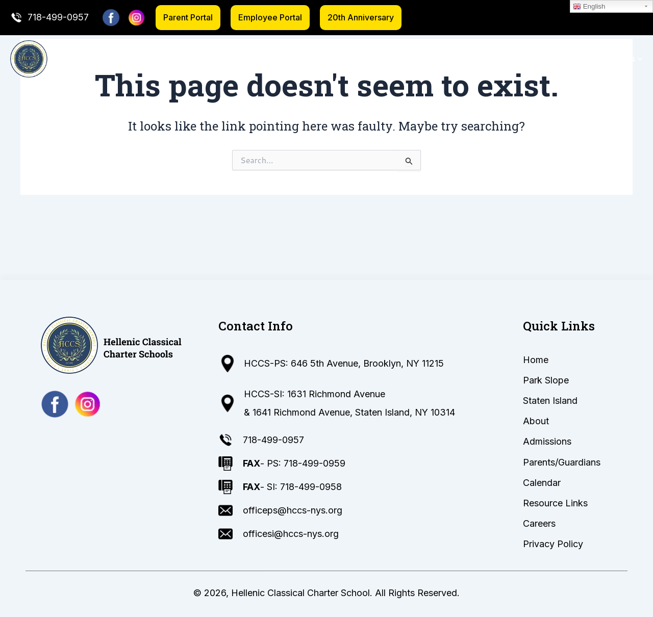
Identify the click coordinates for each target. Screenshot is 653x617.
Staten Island (305, 59)
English (589, 7)
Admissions (407, 59)
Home (197, 59)
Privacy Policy (553, 543)
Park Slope (241, 59)
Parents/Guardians (479, 59)
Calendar (547, 59)
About (359, 59)
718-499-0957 (58, 17)
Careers (539, 523)
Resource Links (608, 59)
